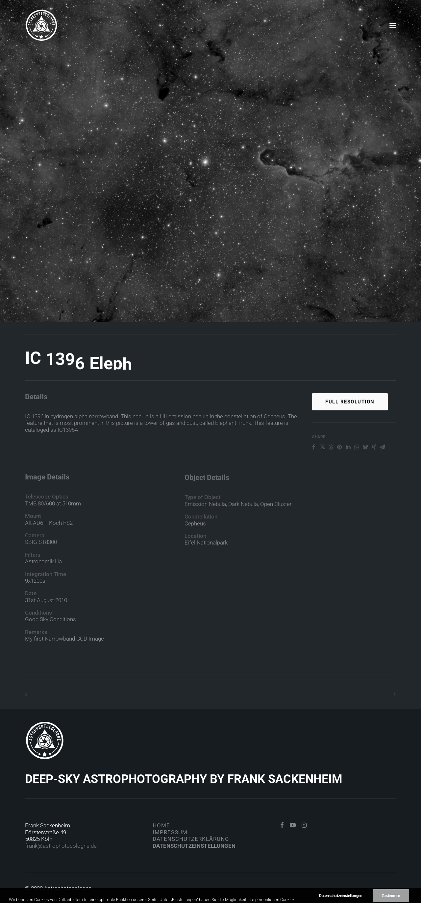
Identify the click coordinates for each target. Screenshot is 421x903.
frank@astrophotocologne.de (61, 845)
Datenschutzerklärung (191, 839)
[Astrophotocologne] (41, 25)
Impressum (170, 832)
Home (161, 825)
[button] (393, 25)
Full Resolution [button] (350, 421)
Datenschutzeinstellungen (194, 845)
